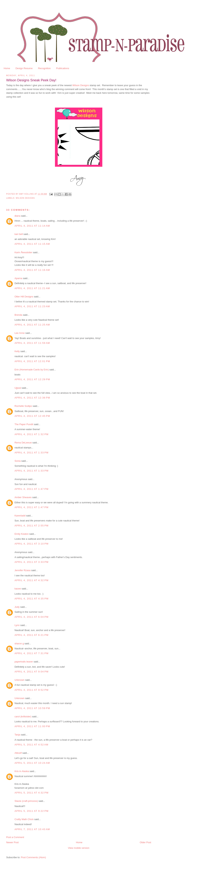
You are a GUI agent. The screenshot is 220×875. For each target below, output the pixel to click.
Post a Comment (15, 837)
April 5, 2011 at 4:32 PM (31, 792)
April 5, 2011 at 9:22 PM (31, 811)
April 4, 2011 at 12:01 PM (32, 361)
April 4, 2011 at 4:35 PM (31, 598)
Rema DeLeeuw (23, 442)
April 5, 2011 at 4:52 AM (31, 744)
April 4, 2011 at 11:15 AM (32, 244)
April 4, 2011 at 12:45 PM (32, 416)
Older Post (145, 842)
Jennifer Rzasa (22, 570)
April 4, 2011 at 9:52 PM (31, 690)
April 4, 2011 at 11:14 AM (32, 225)
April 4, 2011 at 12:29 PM (32, 379)
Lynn (17, 625)
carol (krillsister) (22, 716)
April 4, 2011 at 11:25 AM (32, 324)
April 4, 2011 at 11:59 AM (32, 343)
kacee (17, 588)
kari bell (18, 234)
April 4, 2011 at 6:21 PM (31, 635)
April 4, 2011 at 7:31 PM (31, 653)
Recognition (44, 68)
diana (17, 215)
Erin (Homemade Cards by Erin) (31, 369)
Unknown (19, 680)
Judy (16, 607)
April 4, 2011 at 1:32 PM (31, 434)
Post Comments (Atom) (33, 857)
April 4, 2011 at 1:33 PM (31, 452)
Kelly (17, 351)
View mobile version (78, 848)
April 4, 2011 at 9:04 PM (31, 671)
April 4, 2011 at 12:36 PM (32, 397)
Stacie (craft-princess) (26, 801)
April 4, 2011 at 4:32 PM (31, 580)
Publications (62, 68)
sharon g (19, 643)
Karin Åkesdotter (23, 252)
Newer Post (12, 842)
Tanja (17, 734)
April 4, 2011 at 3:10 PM (31, 543)
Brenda (18, 314)
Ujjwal (17, 387)
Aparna (18, 278)
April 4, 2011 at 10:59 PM (32, 708)
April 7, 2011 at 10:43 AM (32, 829)
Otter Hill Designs (23, 296)
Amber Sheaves (23, 497)
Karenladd (19, 515)
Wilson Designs (80, 85)
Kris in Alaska (21, 771)
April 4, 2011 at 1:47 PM (31, 489)
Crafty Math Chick (23, 819)
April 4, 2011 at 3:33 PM (31, 562)
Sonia (17, 460)
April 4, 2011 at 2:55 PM (31, 525)
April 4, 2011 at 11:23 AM (32, 306)
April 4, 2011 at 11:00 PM (32, 726)
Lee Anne (19, 333)
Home (7, 68)
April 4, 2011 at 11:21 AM (32, 288)
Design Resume (24, 68)
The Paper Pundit (23, 424)
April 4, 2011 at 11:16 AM (32, 270)
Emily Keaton (21, 534)
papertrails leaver (23, 661)
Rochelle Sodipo (23, 406)
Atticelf (18, 753)
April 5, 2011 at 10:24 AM (32, 763)
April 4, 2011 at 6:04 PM (31, 616)
